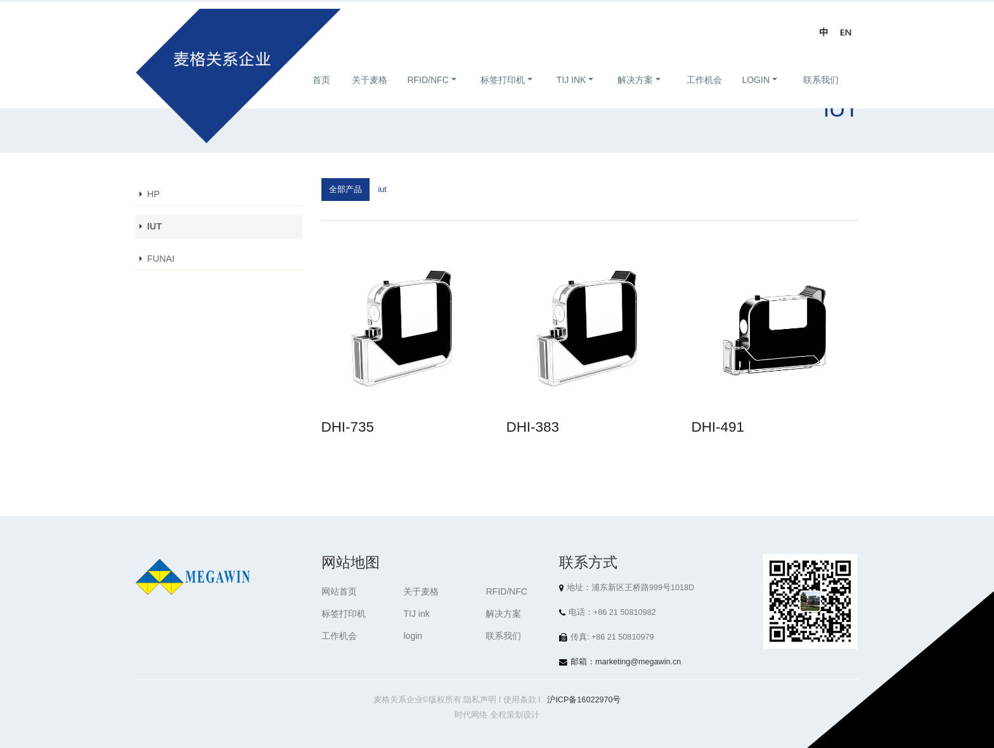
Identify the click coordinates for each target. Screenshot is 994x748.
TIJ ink (571, 94)
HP (153, 194)
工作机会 (704, 94)
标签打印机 (503, 94)
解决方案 (635, 94)
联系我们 (821, 94)
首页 (321, 94)
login (756, 94)
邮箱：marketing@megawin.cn (626, 661)
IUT (154, 226)
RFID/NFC (427, 94)
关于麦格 (369, 94)
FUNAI (160, 259)
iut (382, 189)
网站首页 (339, 591)
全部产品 (345, 189)
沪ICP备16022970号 (584, 699)
